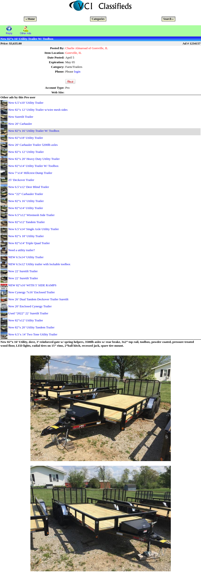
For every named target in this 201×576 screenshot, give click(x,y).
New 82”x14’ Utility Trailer (25, 208)
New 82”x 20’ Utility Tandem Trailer (31, 327)
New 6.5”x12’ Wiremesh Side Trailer (31, 215)
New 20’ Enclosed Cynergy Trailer (29, 306)
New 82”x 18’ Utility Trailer (26, 236)
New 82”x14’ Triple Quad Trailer (29, 243)
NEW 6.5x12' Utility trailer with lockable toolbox (39, 264)
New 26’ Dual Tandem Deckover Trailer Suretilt (38, 299)
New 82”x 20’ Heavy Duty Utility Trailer (34, 159)
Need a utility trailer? (21, 250)
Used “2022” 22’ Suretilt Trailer (28, 313)
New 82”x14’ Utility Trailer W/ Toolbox (33, 166)
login (77, 71)
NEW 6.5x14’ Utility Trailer (26, 257)
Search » (168, 19)
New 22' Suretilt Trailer (23, 271)
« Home (30, 19)
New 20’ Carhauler (20, 123)
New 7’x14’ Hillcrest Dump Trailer (30, 173)
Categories (98, 19)
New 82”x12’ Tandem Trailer (26, 222)
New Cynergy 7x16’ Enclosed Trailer (31, 292)
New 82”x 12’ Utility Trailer (26, 152)
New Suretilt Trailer (20, 116)
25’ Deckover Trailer (21, 180)
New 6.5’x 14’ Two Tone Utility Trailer (32, 334)
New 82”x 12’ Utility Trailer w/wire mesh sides (37, 109)
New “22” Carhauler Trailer (25, 194)
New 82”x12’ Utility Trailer (25, 320)
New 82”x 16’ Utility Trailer (26, 201)
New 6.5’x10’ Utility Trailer (25, 102)
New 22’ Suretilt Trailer (23, 278)
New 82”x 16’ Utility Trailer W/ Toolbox (33, 130)
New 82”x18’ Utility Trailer (25, 137)
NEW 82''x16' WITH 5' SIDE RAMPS (32, 285)
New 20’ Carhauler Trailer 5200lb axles (33, 145)
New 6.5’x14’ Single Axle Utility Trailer (33, 229)
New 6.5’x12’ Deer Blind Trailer (28, 187)
